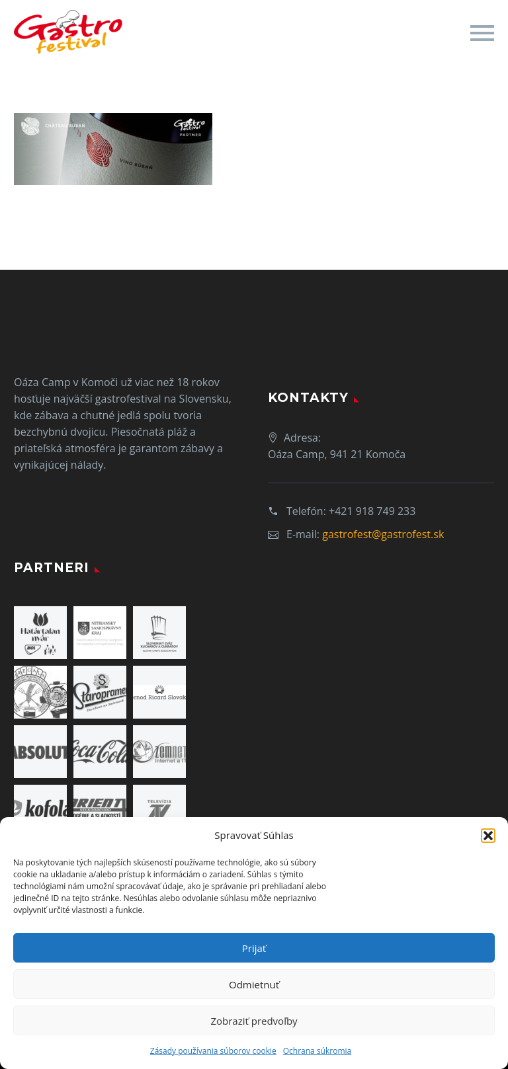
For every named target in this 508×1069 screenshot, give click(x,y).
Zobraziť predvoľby (253, 1020)
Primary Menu (482, 33)
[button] (488, 835)
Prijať (254, 948)
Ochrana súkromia (317, 1050)
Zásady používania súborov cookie (213, 1050)
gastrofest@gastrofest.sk (383, 534)
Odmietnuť (254, 984)
